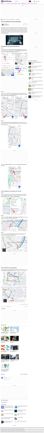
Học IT (32, 3)
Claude (12, 3)
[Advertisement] (22, 12)
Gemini (19, 3)
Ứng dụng (7, 19)
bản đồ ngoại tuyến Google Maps (6, 29)
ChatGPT (15, 3)
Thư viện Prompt (23, 3)
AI (5, 3)
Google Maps (18, 19)
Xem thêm (14, 425)
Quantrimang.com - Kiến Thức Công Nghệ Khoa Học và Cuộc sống (6, 1)
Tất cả (3, 3)
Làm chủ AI (8, 3)
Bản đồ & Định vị (12, 19)
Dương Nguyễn (6, 24)
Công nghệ (28, 3)
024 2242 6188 (8, 430)
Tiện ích (35, 3)
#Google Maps (3, 308)
